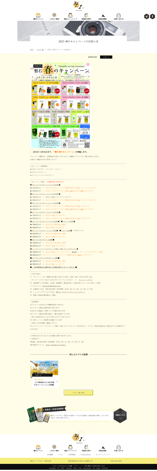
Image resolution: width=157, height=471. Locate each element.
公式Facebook (86, 456)
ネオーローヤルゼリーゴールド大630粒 (46, 185)
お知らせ (106, 57)
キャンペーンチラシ (86, 280)
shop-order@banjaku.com (51, 286)
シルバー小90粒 (69, 221)
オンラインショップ (102, 456)
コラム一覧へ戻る (78, 393)
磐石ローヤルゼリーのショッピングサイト (70, 292)
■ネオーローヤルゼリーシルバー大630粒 (45, 203)
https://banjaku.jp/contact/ (56, 345)
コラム (60, 456)
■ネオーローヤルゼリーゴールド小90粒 (44, 221)
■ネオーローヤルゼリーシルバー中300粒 (45, 212)
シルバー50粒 (66, 230)
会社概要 (50, 456)
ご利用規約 (71, 456)
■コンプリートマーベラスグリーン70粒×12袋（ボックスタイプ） (54, 249)
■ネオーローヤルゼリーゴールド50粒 (44, 230)
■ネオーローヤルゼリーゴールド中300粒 (45, 194)
